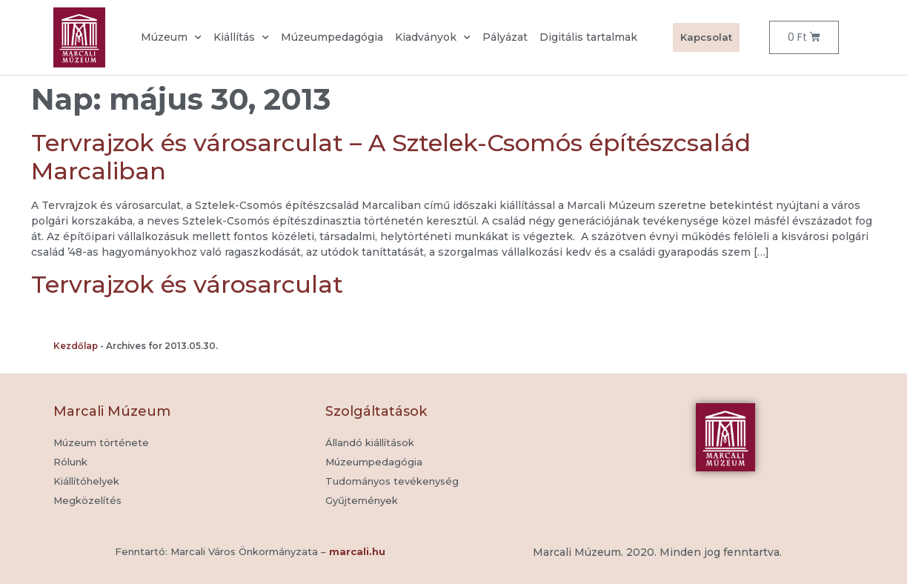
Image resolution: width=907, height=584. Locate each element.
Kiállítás (241, 38)
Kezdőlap (75, 345)
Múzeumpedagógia (332, 37)
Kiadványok (433, 38)
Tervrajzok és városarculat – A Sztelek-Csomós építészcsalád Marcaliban (391, 156)
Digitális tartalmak (588, 37)
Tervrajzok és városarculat (187, 284)
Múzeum (171, 38)
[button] (361, 501)
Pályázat (505, 37)
